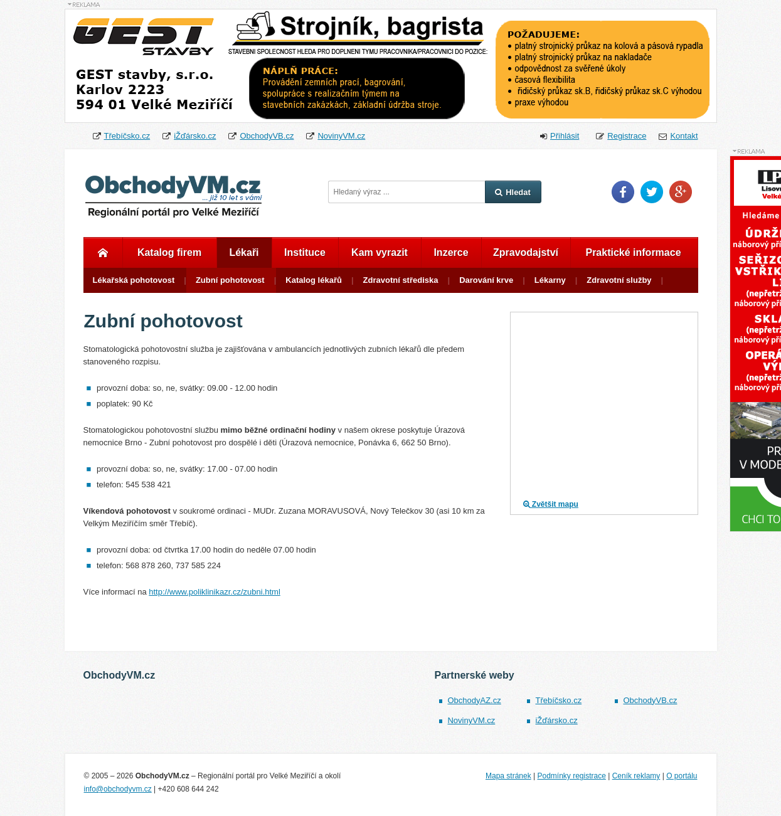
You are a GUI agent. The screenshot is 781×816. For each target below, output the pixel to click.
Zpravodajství (525, 252)
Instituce (305, 252)
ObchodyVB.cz (267, 135)
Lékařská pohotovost (134, 280)
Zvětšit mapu (550, 504)
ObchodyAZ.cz (474, 700)
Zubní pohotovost (230, 280)
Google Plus (680, 192)
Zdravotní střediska (400, 280)
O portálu (681, 775)
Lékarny (550, 280)
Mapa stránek (508, 775)
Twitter (651, 192)
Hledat (513, 192)
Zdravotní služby (619, 280)
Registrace (626, 135)
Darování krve (486, 280)
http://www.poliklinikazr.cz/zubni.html (214, 591)
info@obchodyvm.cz (118, 789)
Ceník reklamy (636, 775)
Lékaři (243, 252)
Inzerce (450, 252)
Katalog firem (169, 252)
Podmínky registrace (571, 775)
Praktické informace (633, 252)
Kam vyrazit (379, 252)
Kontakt (684, 135)
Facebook (623, 192)
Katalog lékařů (313, 280)
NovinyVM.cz (341, 135)
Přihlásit (564, 135)
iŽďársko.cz (195, 135)
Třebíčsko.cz (127, 135)
